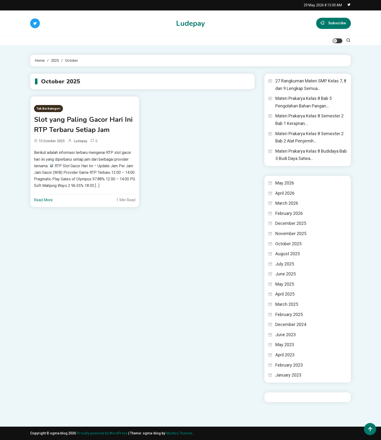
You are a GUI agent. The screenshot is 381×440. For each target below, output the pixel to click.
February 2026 (289, 213)
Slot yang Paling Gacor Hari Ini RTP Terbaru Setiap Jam (83, 124)
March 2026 (286, 203)
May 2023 (284, 344)
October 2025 (288, 243)
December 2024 (290, 324)
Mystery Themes (179, 433)
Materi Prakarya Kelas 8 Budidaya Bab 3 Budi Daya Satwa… (311, 155)
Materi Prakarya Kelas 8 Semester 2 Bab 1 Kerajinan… (309, 119)
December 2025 (290, 223)
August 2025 (287, 253)
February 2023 (289, 365)
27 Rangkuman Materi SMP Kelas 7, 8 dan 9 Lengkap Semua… (310, 84)
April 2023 (284, 354)
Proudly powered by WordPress (102, 433)
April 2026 (284, 193)
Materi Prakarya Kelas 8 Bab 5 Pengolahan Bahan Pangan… (303, 102)
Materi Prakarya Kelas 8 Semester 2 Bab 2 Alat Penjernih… (309, 137)
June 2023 (285, 334)
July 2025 (284, 263)
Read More (43, 200)
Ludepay (190, 23)
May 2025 (284, 284)
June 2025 (285, 273)
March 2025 (286, 304)
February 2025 (289, 314)
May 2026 (284, 182)
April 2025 (284, 294)
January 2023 (288, 375)
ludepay (80, 141)
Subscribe (333, 23)
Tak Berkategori (48, 108)
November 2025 (290, 233)
